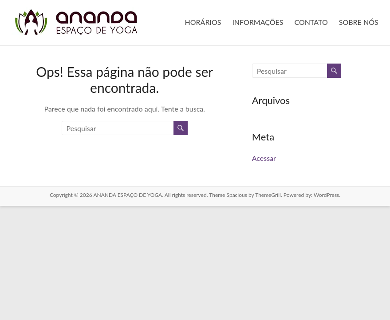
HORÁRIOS (203, 22)
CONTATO (310, 22)
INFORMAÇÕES (257, 22)
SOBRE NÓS (358, 22)
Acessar (264, 158)
